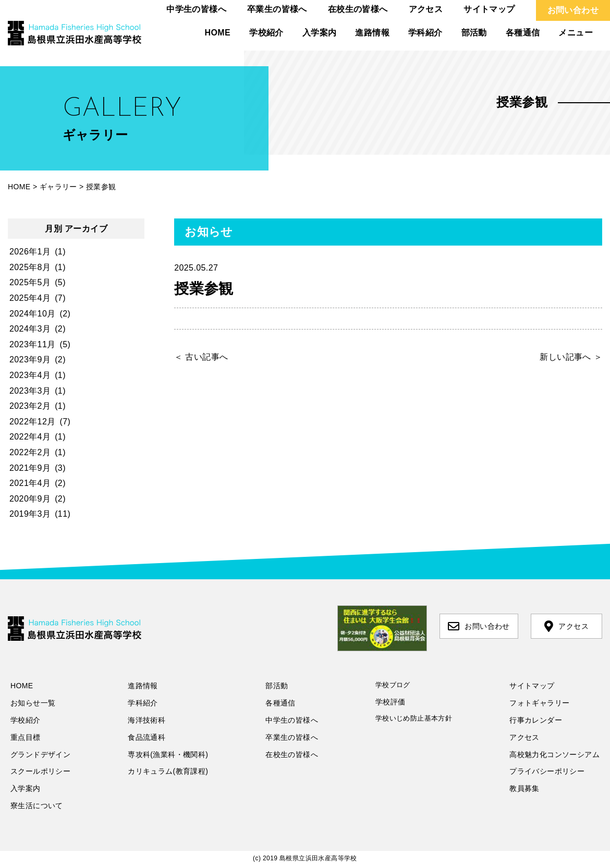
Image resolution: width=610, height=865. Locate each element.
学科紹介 (425, 32)
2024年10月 (32, 313)
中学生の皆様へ (196, 9)
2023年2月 (30, 405)
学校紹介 (266, 32)
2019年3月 (30, 513)
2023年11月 (32, 344)
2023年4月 (30, 375)
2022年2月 (30, 452)
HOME (218, 32)
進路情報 (372, 32)
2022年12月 (32, 421)
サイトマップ (489, 9)
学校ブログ (392, 685)
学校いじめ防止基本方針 (413, 718)
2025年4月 (30, 298)
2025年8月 (30, 267)
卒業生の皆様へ (277, 9)
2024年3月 (30, 328)
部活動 (474, 32)
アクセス (426, 9)
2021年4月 (30, 483)
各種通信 (523, 32)
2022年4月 (30, 436)
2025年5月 (30, 282)
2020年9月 (30, 498)
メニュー (575, 32)
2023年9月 (30, 359)
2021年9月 (30, 468)
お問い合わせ (573, 10)
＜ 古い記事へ (201, 356)
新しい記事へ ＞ (571, 356)
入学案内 (319, 32)
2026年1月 (30, 251)
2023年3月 (30, 390)
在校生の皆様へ (358, 9)
